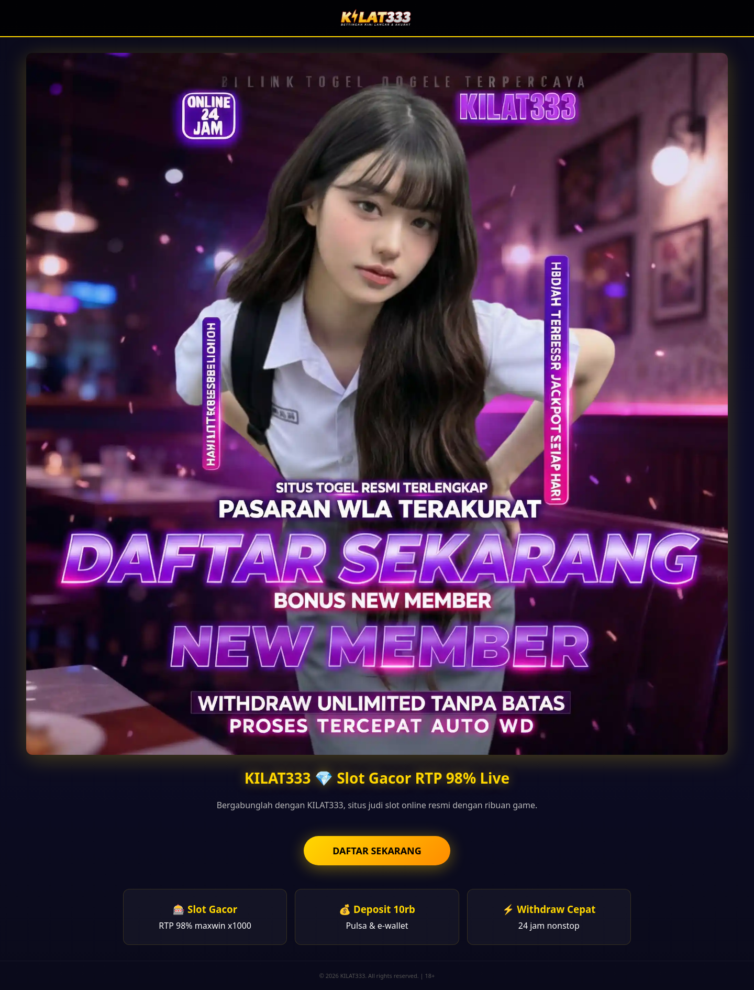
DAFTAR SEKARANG (377, 850)
